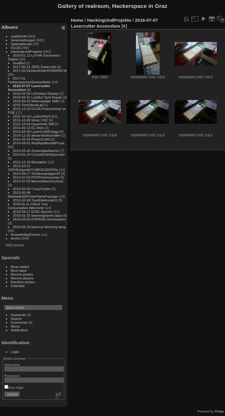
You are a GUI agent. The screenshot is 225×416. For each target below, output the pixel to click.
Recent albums (22, 278)
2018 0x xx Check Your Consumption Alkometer (28, 206)
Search (16, 318)
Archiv (16, 238)
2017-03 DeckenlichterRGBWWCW (40, 70)
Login (15, 352)
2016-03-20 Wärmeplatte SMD (36, 101)
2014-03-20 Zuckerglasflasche (36, 150)
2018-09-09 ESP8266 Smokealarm (39, 219)
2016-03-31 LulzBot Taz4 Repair (37, 97)
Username (12, 364)
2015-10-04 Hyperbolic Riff (33, 124)
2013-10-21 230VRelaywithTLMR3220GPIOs (33, 168)
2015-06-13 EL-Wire (28, 128)
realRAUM (19, 36)
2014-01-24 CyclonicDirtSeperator (39, 154)
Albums (9, 27)
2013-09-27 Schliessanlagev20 (36, 173)
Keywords (18, 315)
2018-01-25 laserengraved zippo (37, 215)
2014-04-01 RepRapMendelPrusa (38, 143)
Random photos (23, 282)
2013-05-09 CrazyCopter (32, 189)
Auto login (13, 387)
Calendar (18, 286)
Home (77, 20)
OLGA (15, 48)
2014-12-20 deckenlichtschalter (37, 135)
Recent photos (22, 274)
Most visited (20, 267)
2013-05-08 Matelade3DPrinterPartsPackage (33, 194)
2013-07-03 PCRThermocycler (36, 177)
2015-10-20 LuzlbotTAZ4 (32, 116)
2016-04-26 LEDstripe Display (36, 93)
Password (12, 376)
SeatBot (19, 63)
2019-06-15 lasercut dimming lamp (39, 227)
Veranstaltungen (23, 40)
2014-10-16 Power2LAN (31, 139)
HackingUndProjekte (26, 51)
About (15, 326)
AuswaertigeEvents (25, 234)
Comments (19, 322)
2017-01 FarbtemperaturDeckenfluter (29, 80)
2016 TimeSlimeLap (28, 105)
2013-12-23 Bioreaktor (30, 162)
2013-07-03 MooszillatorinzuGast (38, 181)
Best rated (19, 270)
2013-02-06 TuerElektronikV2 (35, 200)
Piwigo (219, 411)
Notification (19, 330)
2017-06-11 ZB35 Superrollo (34, 67)
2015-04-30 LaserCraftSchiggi (36, 131)
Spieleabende (21, 44)
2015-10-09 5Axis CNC (30, 120)
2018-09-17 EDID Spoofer (33, 211)
